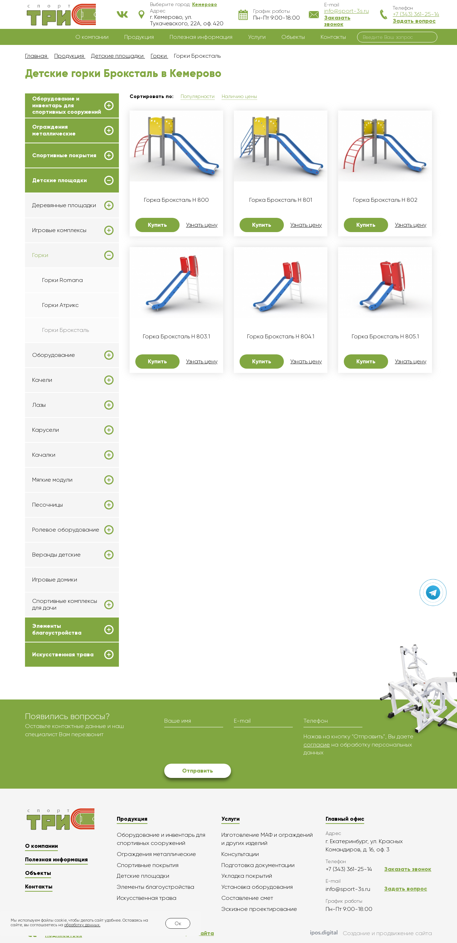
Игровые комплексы (59, 230)
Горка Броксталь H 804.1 (280, 336)
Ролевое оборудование (65, 530)
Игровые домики (54, 579)
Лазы (39, 405)
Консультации (240, 854)
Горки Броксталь (65, 330)
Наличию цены (239, 96)
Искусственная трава (63, 654)
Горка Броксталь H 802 (385, 200)
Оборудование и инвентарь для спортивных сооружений (66, 105)
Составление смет (247, 898)
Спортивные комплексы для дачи (64, 604)
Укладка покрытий (246, 875)
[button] (204, 4)
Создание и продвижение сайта (371, 933)
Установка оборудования (257, 886)
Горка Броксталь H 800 (176, 200)
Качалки (43, 455)
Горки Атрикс (60, 305)
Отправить (197, 770)
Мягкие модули (52, 480)
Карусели (45, 430)
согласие (316, 744)
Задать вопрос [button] (414, 20)
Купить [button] (157, 224)
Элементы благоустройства (56, 629)
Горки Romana (62, 280)
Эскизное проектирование (259, 909)
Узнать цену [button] (201, 225)
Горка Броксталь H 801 (280, 200)
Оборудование (53, 355)
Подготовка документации (258, 865)
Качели (42, 380)
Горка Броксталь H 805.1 (385, 336)
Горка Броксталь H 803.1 (176, 336)
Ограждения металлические (54, 130)
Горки (40, 255)
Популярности (198, 96)
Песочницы (47, 505)
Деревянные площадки (64, 205)
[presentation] (218, 746)
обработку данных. (82, 925)
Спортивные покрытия (64, 155)
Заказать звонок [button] (337, 20)
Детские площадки (59, 180)
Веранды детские (56, 555)
